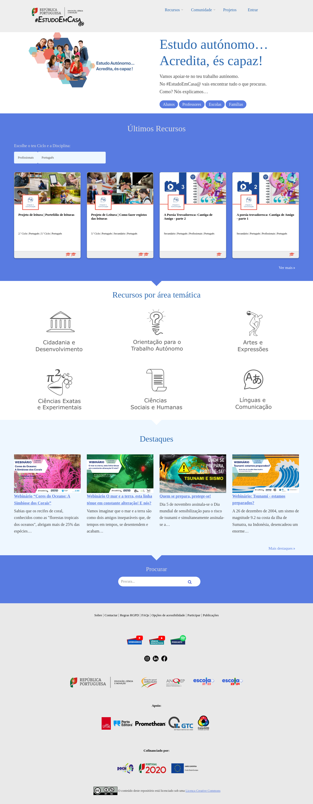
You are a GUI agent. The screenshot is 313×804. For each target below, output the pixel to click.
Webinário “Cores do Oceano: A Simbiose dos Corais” (42, 499)
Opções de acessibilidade (168, 615)
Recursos (172, 10)
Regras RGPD (129, 615)
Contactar (111, 615)
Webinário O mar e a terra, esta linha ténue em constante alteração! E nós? (119, 499)
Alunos (169, 104)
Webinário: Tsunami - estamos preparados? (258, 499)
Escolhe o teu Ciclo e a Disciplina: (42, 146)
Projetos (229, 10)
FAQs (145, 615)
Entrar (253, 10)
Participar (193, 615)
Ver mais (286, 267)
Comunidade (201, 10)
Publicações (211, 615)
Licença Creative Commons (203, 791)
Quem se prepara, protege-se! (185, 496)
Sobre (98, 615)
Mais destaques (281, 548)
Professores (191, 104)
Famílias (236, 104)
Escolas (215, 104)
